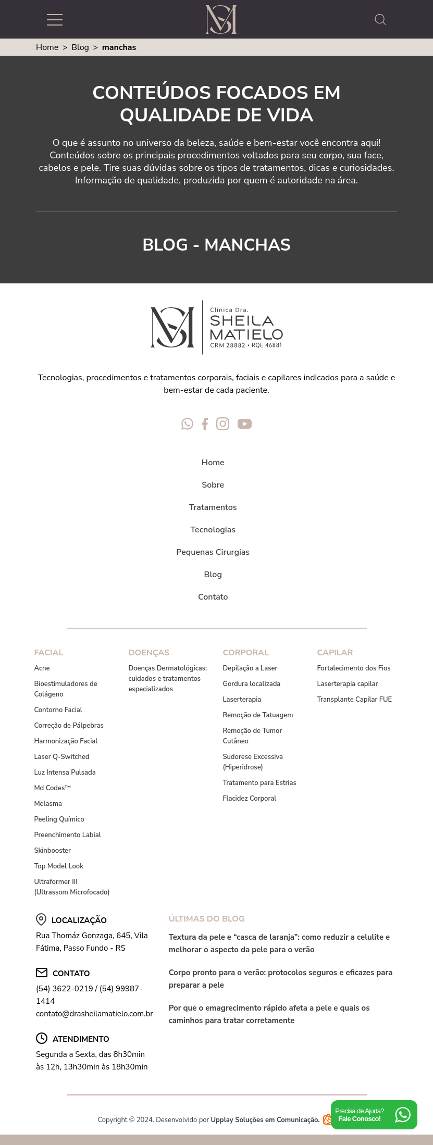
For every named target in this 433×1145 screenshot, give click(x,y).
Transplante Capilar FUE (354, 699)
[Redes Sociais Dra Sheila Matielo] (187, 425)
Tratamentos (213, 507)
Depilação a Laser (249, 668)
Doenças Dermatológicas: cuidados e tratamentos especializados (167, 679)
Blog (80, 47)
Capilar (335, 652)
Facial (48, 652)
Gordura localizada (251, 684)
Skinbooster (52, 850)
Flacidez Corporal (249, 798)
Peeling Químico (59, 819)
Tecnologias (213, 530)
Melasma (48, 803)
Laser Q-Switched (61, 757)
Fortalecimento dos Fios (353, 668)
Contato (213, 597)
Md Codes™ (52, 788)
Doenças (148, 652)
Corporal (245, 652)
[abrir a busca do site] (383, 19)
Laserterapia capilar (347, 684)
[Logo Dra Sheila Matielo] (221, 19)
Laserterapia (241, 699)
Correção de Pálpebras (69, 725)
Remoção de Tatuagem (257, 715)
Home (47, 47)
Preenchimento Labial (67, 835)
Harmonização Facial (65, 741)
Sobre (213, 485)
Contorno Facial (58, 710)
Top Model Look (58, 866)
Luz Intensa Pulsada (64, 772)
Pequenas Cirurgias (213, 552)
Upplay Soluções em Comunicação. (273, 1120)
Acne (42, 668)
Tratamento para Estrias (259, 783)
